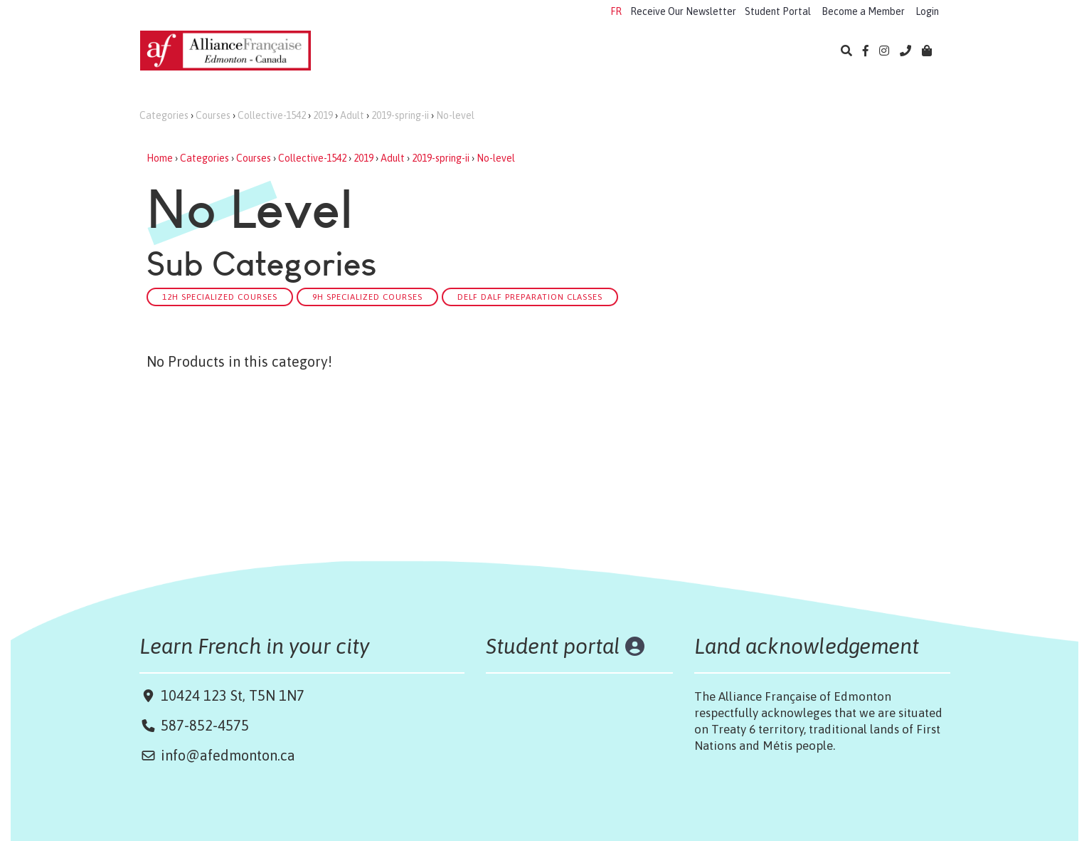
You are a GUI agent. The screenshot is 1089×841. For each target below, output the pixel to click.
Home (160, 158)
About (776, 52)
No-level (455, 115)
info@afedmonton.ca (228, 755)
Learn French (374, 52)
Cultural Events (628, 52)
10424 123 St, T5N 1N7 (230, 695)
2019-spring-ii (400, 115)
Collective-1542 (272, 115)
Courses (213, 115)
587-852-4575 (205, 725)
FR (616, 11)
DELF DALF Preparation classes (529, 296)
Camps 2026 (467, 52)
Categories (163, 115)
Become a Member (863, 11)
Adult (352, 115)
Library (714, 52)
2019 (323, 115)
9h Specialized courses (367, 296)
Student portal (553, 646)
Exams (544, 52)
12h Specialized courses (219, 296)
